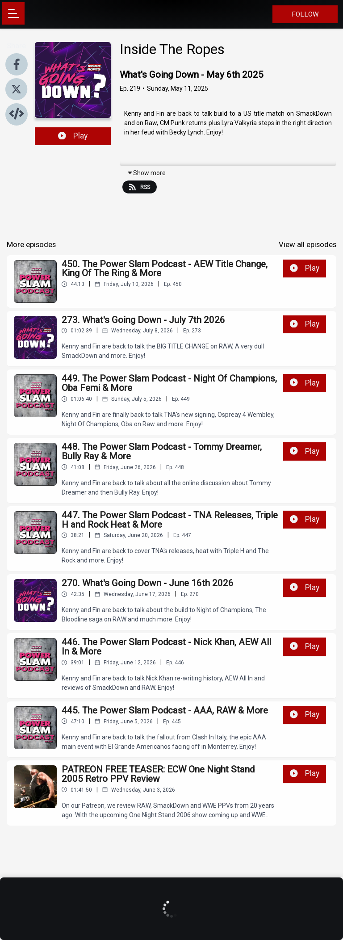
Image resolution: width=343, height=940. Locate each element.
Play (73, 135)
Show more (146, 172)
